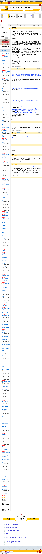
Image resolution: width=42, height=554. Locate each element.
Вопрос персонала (4, 157)
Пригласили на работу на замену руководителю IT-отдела (5, 120)
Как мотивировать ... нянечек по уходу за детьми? (5, 287)
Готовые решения (33, 519)
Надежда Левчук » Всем (5, 501)
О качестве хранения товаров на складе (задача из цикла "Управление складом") (6, 382)
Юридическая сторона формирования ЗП (4, 435)
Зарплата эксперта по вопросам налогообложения (5, 85)
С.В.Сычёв (9, 553)
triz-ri (29, 1)
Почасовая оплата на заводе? (10, 544)
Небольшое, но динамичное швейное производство (5, 423)
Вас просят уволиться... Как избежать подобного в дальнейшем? (5, 320)
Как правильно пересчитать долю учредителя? (13, 530)
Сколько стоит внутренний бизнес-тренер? (5, 443)
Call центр (3, 446)
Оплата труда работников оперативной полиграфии (5, 284)
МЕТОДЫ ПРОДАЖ (23, 4)
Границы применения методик (5, 437)
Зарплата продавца (4, 139)
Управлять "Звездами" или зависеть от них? (5, 260)
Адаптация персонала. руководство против (4, 257)
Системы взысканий (4, 429)
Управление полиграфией (5, 355)
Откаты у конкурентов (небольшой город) (4, 250)
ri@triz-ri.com (34, 1)
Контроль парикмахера (5, 167)
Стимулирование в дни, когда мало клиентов (5, 263)
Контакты (35, 2)
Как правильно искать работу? (5, 194)
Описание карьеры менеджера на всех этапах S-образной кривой (5, 316)
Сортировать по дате (7, 47)
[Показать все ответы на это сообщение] (16, 66)
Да (5, 552)
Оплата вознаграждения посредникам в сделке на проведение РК (5, 402)
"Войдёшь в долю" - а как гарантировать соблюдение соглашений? (16, 537)
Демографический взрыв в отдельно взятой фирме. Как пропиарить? (5, 127)
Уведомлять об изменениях (12, 25)
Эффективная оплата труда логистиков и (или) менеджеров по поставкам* (6, 420)
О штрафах (3, 352)
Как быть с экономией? (5, 169)
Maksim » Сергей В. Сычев (5, 509)
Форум (9, 2)
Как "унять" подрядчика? (5, 179)
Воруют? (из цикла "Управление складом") (5, 101)
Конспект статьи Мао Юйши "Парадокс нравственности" (14, 541)
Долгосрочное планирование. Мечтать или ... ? (5, 275)
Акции (38, 2)
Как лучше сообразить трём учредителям (12, 524)
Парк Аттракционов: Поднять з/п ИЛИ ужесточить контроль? (6, 459)
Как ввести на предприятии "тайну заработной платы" (5, 302)
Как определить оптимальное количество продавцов (5, 409)
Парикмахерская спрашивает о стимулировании (6, 116)
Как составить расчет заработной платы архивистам (5, 290)
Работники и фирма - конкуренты (4, 66)
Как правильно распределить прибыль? (12, 527)
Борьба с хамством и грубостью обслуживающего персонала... (5, 312)
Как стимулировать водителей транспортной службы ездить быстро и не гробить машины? (5, 327)
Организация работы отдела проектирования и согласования (5, 124)
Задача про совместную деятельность (5, 225)
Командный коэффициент (5, 74)
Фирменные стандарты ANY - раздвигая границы (5, 272)
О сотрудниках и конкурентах (5, 79)
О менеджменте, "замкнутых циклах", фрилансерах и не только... (5, 53)
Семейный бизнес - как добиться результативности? (5, 468)
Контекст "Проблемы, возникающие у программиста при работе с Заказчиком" (5, 336)
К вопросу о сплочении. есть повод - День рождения (5, 299)
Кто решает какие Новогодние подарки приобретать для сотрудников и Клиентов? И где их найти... (6, 344)
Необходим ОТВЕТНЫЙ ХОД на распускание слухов (5, 465)
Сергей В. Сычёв (14, 163)
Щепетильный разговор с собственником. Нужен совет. (5, 305)
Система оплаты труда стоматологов (5, 222)
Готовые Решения (19, 2)
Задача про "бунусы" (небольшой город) (4, 241)
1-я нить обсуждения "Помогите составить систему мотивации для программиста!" (6, 131)
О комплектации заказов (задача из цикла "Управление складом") (5, 386)
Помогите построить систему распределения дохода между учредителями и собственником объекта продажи (5, 349)
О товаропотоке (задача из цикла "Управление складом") (6, 369)
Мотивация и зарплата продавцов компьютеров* (5, 148)
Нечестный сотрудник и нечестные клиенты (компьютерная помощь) (5, 324)
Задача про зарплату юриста (5, 88)
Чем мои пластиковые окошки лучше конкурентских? (5, 489)
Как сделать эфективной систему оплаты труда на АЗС (5, 395)
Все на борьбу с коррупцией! (5, 189)
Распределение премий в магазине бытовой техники (5, 456)
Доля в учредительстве (5, 486)
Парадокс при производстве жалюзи (11, 533)
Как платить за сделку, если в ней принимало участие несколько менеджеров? (5, 406)
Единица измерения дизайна (5, 184)
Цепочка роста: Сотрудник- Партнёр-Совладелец (5, 57)
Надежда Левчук (14, 27)
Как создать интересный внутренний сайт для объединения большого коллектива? (5, 472)
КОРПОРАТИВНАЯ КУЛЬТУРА (16, 4)
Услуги (15, 2)
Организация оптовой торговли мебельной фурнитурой (6, 293)
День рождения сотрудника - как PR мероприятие (5, 389)
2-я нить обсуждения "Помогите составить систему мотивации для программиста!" (6, 136)
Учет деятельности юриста (5, 104)
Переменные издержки (5, 162)
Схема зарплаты (4, 98)
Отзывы (27, 2)
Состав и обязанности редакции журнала (4, 244)
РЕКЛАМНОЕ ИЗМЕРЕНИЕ (30, 4)
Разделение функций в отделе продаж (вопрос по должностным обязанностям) (5, 229)
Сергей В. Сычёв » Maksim (5, 510)
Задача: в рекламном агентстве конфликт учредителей (14, 531)
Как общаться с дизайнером (5, 357)
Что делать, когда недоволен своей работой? (5, 266)
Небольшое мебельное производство (5, 215)
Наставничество (4, 96)
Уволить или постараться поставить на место (5, 269)
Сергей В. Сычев (14, 68)
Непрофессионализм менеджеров (4, 363)
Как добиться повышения (5, 174)
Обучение (24, 2)
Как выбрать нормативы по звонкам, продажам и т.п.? (5, 398)
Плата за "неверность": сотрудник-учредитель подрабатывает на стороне (5, 50)
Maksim (13, 154)
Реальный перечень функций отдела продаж (5, 113)
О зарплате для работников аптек (11, 542)
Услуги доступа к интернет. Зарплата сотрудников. (5, 151)
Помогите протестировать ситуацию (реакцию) (5, 476)
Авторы (12, 2)
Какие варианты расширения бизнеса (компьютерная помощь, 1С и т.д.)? (5, 449)
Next (40, 12)
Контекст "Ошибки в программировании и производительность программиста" (4, 331)
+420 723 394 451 (19, 1)
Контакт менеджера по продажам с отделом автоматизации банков (4, 426)
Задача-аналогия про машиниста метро (4, 372)
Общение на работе (4, 90)
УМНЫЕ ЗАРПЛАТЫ (3, 4)
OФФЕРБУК (36, 4)
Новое (4, 2)
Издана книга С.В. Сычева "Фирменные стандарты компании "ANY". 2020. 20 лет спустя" (5, 493)
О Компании (31, 2)
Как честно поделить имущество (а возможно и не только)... (5, 416)
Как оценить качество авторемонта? (4, 63)
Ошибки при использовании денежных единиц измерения (34, 12)
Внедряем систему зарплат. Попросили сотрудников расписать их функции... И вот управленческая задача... (5, 480)
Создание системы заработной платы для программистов (6, 309)
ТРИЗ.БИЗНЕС (9, 4)
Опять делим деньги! (9, 534)
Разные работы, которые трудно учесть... (5, 254)
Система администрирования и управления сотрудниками (6, 72)
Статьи (6, 2)
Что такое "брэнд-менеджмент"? (4, 197)
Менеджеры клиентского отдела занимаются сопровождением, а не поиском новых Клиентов (6, 339)
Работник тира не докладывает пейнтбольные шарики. (6, 296)
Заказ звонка (13, 1)
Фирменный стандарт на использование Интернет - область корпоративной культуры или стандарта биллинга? (5, 279)
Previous (1, 12)
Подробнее (7, 552)
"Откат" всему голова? (4, 172)
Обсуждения (21, 519)
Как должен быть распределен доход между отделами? (5, 392)
